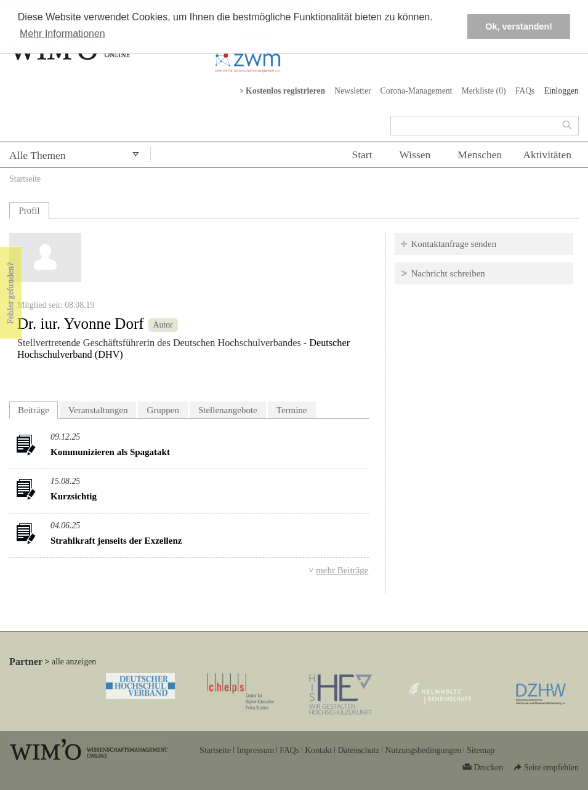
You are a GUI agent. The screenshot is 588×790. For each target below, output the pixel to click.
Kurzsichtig (73, 496)
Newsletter (352, 90)
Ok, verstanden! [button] (518, 26)
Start (362, 154)
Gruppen (163, 410)
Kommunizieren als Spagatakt (110, 452)
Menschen (479, 154)
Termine (291, 410)
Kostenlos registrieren (285, 90)
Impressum (255, 750)
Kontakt (318, 750)
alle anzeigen (74, 661)
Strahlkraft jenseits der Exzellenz (116, 541)
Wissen (415, 154)
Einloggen (561, 90)
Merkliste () (483, 90)
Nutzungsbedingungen (423, 750)
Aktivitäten (547, 154)
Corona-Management (417, 90)
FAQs (525, 90)
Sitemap (480, 750)
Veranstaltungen (98, 410)
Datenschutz (358, 750)
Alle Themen (37, 155)
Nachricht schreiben (448, 273)
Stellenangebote (227, 410)
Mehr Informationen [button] (62, 33)
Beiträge (38, 408)
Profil (28, 211)
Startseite (25, 178)
